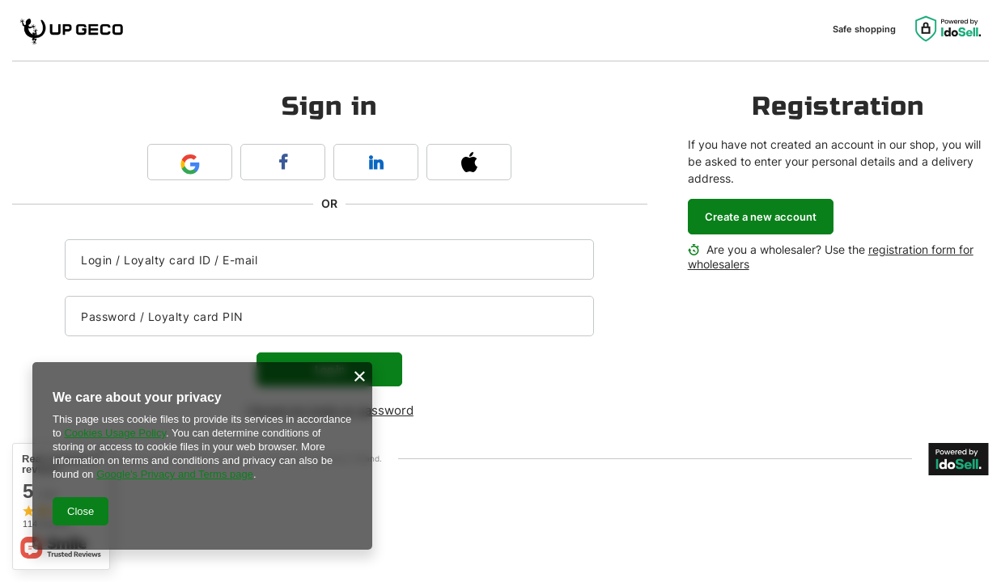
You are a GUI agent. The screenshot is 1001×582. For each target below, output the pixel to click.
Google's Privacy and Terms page (174, 474)
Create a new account (760, 216)
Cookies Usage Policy (114, 433)
